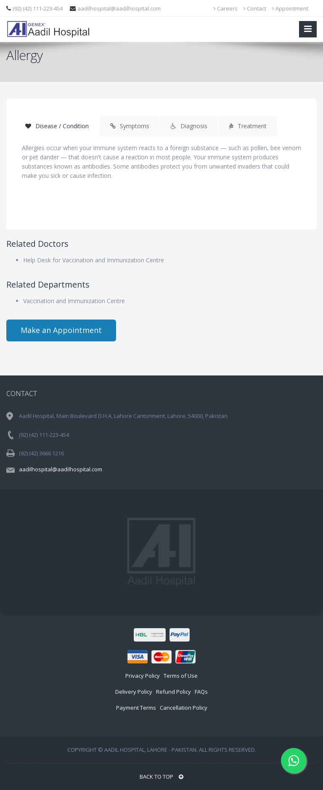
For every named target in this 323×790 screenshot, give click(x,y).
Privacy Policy (142, 675)
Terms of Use (181, 675)
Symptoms (129, 126)
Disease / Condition (57, 126)
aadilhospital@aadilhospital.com (119, 8)
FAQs (201, 691)
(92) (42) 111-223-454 (38, 8)
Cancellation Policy (183, 707)
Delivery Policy (133, 691)
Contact (255, 8)
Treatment (248, 126)
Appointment (290, 8)
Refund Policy (173, 691)
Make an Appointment (61, 330)
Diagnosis (189, 126)
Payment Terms (136, 707)
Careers (226, 8)
